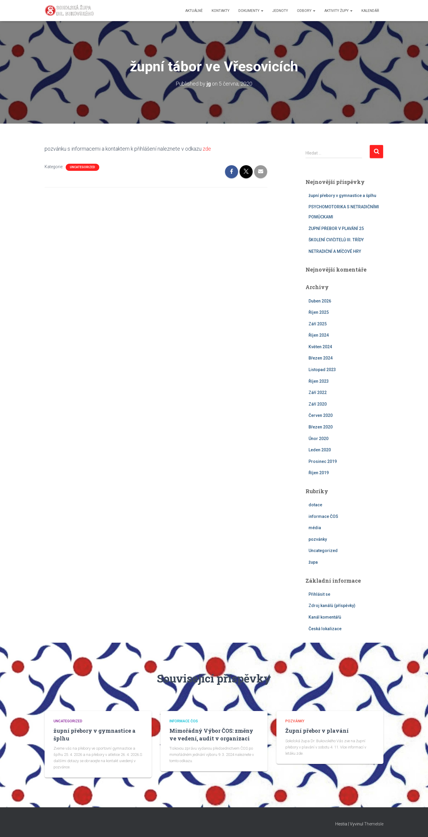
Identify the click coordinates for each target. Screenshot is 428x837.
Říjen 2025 (319, 312)
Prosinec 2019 (323, 461)
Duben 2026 (320, 300)
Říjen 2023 (319, 381)
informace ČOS (323, 516)
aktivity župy (338, 11)
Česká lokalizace (325, 628)
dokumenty (250, 11)
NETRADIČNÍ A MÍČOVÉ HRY (335, 251)
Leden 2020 (320, 449)
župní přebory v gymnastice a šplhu (342, 195)
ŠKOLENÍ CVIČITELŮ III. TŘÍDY (336, 239)
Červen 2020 (321, 415)
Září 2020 (318, 404)
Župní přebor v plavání (317, 730)
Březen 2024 (321, 358)
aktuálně (194, 11)
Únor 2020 (318, 438)
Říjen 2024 (319, 335)
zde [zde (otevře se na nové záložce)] (207, 149)
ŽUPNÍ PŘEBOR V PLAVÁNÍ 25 (336, 228)
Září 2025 (318, 323)
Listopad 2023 (322, 369)
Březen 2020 (321, 427)
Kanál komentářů (325, 617)
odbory (306, 11)
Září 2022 (318, 392)
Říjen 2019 (319, 472)
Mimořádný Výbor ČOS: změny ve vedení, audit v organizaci (211, 734)
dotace (315, 504)
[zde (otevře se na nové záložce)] (202, 149)
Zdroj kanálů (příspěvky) (332, 605)
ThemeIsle (373, 824)
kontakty (220, 11)
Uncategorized (82, 166)
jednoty (280, 11)
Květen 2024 (320, 346)
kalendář (370, 11)
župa (313, 562)
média (315, 527)
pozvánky (318, 539)
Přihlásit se (319, 594)
